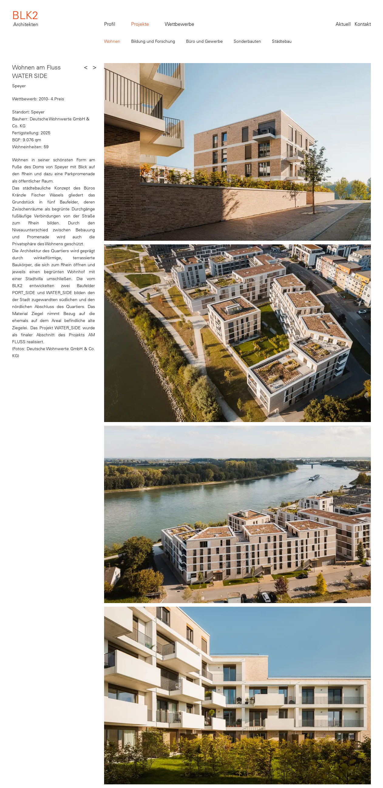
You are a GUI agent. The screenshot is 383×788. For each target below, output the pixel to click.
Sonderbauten (247, 41)
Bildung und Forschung (153, 41)
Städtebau (282, 41)
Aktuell (343, 24)
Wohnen (112, 41)
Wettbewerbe (179, 24)
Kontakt (362, 24)
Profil (109, 24)
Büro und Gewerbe (204, 41)
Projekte (140, 24)
